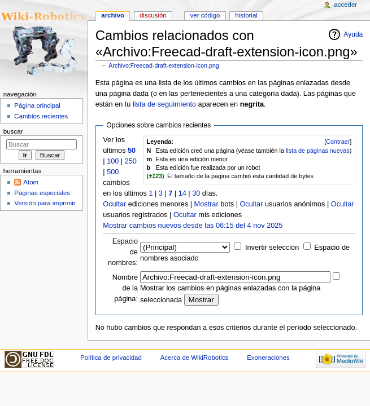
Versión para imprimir (44, 203)
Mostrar (206, 204)
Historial (246, 15)
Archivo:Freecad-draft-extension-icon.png (163, 65)
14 (182, 193)
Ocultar (114, 204)
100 (113, 161)
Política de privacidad (111, 357)
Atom (30, 182)
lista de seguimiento (164, 104)
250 (131, 161)
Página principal (37, 105)
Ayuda (353, 34)
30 (196, 193)
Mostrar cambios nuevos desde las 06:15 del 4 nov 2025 (192, 226)
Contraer (338, 141)
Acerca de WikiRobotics (194, 357)
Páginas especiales (42, 192)
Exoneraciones (268, 357)
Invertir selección (272, 247)
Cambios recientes (41, 116)
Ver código (205, 15)
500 (113, 172)
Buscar (13, 131)
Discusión (153, 15)
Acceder (345, 4)
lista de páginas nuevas (318, 150)
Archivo (112, 15)
